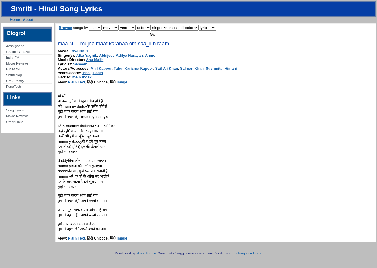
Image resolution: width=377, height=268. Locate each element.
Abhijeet (106, 55)
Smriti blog (14, 75)
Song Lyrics (15, 110)
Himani (231, 68)
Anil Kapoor (101, 68)
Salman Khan (192, 68)
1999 (86, 73)
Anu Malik (94, 60)
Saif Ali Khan (166, 68)
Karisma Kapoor (139, 68)
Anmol (151, 55)
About (28, 20)
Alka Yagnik (86, 55)
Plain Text (76, 82)
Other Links (14, 122)
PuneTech (13, 86)
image (119, 82)
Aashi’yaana (15, 46)
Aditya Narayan (129, 55)
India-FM (12, 57)
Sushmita (214, 68)
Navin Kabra (146, 253)
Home (15, 20)
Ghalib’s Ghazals (18, 51)
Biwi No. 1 (79, 51)
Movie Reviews (17, 63)
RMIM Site (14, 69)
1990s (98, 73)
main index (82, 77)
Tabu (118, 68)
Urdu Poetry (15, 81)
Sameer (80, 64)
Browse (65, 28)
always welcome (249, 253)
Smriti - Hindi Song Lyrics (57, 9)
